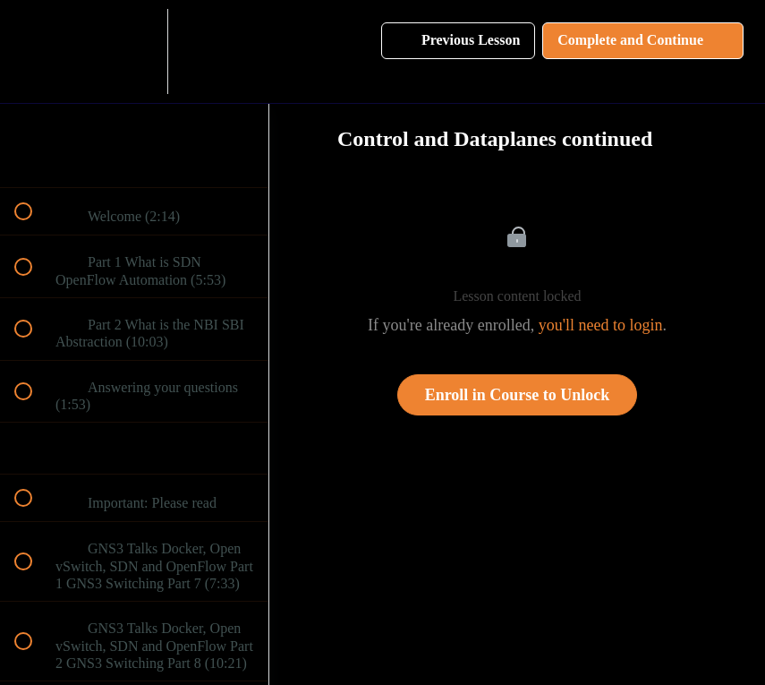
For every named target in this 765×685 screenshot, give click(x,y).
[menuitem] (134, 51)
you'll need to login (601, 325)
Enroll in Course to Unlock (517, 395)
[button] (33, 51)
